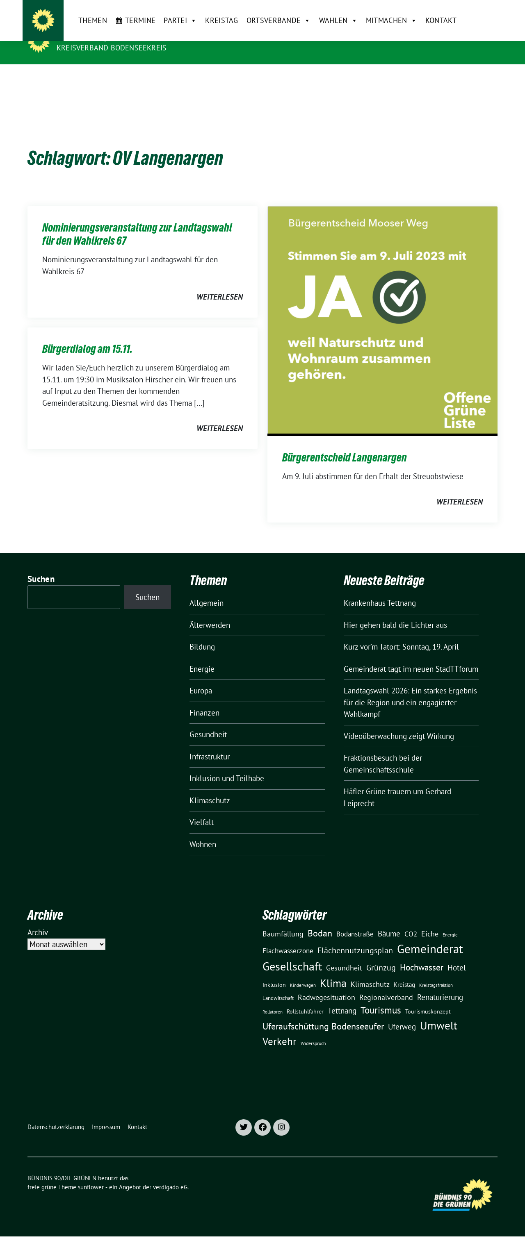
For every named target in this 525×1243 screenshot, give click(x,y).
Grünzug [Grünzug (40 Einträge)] (381, 954)
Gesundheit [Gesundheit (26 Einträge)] (344, 955)
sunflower (91, 1174)
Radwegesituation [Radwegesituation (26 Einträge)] (326, 984)
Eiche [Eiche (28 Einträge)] (429, 921)
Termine (124, 77)
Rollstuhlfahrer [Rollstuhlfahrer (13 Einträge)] (305, 998)
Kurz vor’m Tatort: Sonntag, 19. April (401, 634)
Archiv (37, 920)
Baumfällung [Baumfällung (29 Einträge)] (283, 921)
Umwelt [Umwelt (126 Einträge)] (438, 1012)
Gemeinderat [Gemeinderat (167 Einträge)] (430, 936)
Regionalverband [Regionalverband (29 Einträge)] (386, 984)
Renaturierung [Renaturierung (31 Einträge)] (440, 984)
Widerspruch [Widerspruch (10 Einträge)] (313, 1030)
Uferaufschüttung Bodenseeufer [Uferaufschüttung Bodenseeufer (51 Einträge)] (323, 1013)
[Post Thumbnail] (382, 307)
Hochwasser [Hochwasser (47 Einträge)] (421, 954)
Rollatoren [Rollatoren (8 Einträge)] (272, 999)
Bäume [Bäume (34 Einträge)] (389, 921)
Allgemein (206, 590)
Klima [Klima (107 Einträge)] (333, 970)
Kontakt (424, 77)
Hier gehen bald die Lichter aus (395, 612)
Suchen (41, 566)
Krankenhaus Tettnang (380, 590)
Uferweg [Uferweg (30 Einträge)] (402, 1014)
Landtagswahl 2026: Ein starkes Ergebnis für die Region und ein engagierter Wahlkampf (410, 689)
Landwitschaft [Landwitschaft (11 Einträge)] (278, 985)
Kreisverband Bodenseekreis (112, 47)
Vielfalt (201, 809)
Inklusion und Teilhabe (226, 765)
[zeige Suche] (483, 10)
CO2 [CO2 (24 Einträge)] (410, 921)
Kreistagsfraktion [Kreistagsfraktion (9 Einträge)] (436, 972)
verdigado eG (170, 1174)
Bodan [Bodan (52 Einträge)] (320, 920)
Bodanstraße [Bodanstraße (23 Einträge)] (355, 921)
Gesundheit (208, 722)
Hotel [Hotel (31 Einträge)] (456, 955)
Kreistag (205, 77)
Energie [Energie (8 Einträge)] (450, 922)
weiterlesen (219, 284)
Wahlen (321, 77)
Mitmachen (374, 77)
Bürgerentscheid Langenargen (344, 444)
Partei (163, 77)
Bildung (202, 634)
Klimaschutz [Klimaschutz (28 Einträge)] (370, 971)
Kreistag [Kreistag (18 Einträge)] (404, 972)
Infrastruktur (209, 744)
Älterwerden (209, 612)
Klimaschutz (209, 788)
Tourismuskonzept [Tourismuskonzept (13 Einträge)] (428, 998)
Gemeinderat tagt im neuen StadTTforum (411, 656)
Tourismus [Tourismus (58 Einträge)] (381, 997)
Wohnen (202, 831)
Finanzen (204, 700)
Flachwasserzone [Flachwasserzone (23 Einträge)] (287, 938)
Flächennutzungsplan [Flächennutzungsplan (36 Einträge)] (355, 937)
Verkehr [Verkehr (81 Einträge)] (279, 1028)
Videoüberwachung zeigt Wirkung (399, 723)
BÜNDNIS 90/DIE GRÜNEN (107, 36)
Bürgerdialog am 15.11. (87, 336)
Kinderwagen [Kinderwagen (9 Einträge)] (303, 972)
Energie (202, 656)
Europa (200, 678)
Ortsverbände (262, 77)
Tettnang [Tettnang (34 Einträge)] (342, 998)
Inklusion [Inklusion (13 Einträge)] (274, 972)
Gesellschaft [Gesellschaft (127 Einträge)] (292, 953)
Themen (76, 77)
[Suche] (471, 10)
